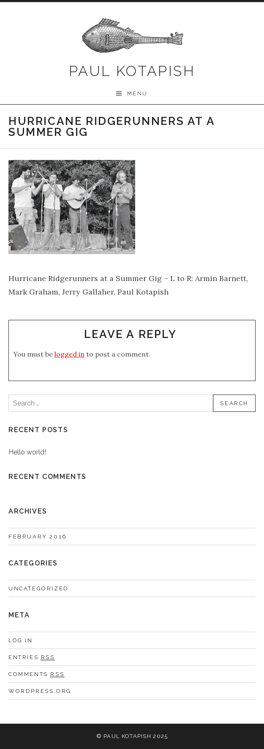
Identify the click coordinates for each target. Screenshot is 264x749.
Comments (36, 674)
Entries (31, 657)
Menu (137, 93)
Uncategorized (38, 588)
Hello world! (27, 452)
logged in (69, 354)
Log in (20, 640)
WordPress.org (39, 691)
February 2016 (37, 536)
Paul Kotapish (132, 70)
